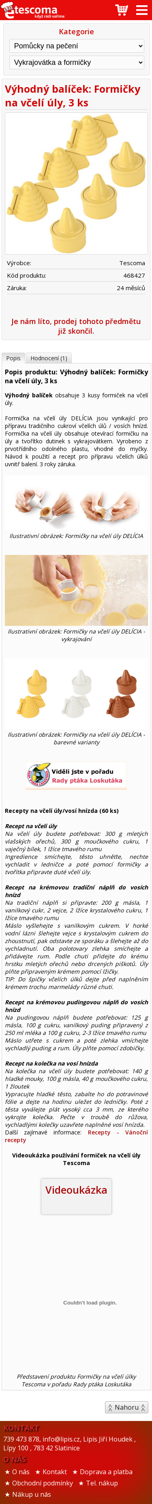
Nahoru (127, 1407)
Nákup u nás (31, 1494)
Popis (13, 358)
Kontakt (55, 1471)
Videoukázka (76, 1190)
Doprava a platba (106, 1471)
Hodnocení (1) (48, 358)
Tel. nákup (102, 1483)
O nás (21, 1471)
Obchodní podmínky (42, 1483)
